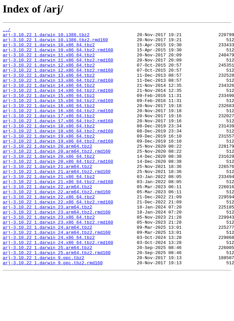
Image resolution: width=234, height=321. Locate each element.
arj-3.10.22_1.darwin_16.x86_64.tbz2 (49, 122)
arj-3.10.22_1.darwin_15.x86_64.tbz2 (49, 109)
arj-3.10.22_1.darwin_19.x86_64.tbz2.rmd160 (58, 164)
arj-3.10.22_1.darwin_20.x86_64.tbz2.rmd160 (58, 189)
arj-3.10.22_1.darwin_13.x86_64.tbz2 (49, 85)
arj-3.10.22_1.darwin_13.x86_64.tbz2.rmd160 (58, 91)
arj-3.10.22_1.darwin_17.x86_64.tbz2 (49, 134)
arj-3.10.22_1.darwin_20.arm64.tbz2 (47, 170)
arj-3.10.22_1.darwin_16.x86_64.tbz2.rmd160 (58, 128)
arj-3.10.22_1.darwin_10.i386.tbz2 (46, 36)
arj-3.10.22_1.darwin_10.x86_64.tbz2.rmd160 (58, 55)
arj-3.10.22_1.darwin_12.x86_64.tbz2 (49, 73)
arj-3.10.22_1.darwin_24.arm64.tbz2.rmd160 (57, 274)
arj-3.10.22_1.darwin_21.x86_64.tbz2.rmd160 (58, 213)
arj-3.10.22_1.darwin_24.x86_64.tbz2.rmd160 (58, 286)
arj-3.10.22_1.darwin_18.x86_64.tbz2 (49, 146)
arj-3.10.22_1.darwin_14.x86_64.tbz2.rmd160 (58, 103)
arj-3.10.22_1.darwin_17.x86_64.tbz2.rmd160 (58, 140)
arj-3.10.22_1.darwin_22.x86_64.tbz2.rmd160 (58, 237)
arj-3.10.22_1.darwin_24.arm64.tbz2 (47, 268)
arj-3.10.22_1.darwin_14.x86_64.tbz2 (49, 97)
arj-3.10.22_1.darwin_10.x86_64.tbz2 (49, 49)
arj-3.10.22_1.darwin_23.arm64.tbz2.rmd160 (57, 249)
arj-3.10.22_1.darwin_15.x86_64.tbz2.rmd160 (58, 116)
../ (6, 30)
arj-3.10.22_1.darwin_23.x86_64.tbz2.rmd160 (58, 261)
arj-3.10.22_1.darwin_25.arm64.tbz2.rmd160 (57, 298)
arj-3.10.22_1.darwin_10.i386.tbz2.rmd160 (55, 43)
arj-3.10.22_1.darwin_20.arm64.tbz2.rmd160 (57, 176)
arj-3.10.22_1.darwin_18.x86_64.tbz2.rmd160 (58, 152)
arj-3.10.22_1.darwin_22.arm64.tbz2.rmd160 (57, 225)
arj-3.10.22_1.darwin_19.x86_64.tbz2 (49, 158)
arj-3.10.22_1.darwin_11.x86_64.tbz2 (49, 61)
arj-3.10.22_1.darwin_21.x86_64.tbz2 (49, 207)
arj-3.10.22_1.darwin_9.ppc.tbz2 (43, 304)
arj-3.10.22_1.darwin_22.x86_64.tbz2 (49, 231)
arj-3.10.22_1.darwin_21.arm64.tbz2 (47, 195)
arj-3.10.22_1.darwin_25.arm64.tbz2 (47, 292)
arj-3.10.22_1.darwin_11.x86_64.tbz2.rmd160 (58, 67)
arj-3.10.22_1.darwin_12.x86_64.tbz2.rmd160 (58, 79)
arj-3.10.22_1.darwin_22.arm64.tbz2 (47, 219)
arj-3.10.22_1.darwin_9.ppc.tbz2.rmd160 (53, 310)
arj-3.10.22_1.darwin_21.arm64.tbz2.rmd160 (57, 201)
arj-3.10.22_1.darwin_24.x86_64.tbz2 (49, 280)
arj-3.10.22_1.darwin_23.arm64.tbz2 (47, 243)
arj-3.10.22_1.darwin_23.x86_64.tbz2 (49, 255)
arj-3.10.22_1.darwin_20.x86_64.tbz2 (49, 182)
